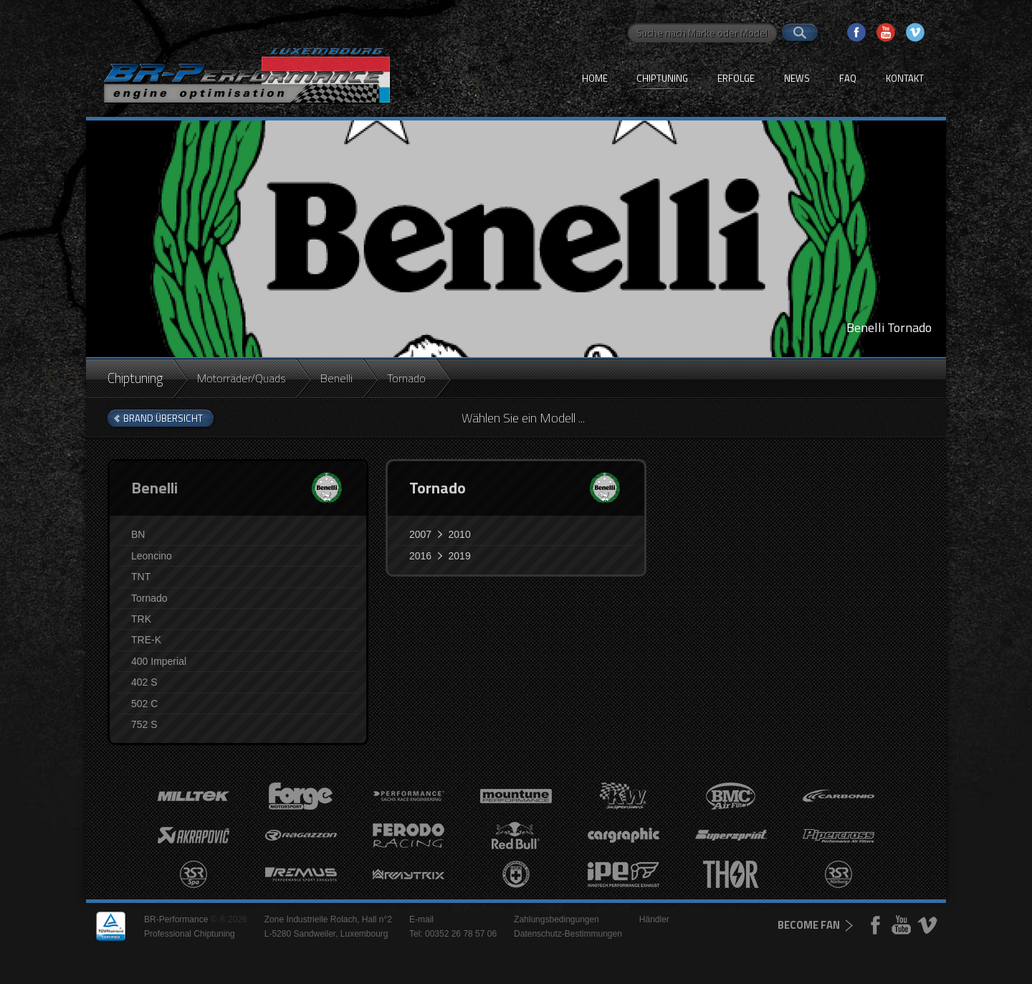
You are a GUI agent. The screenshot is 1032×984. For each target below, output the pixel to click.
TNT (140, 576)
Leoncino (151, 556)
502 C (144, 703)
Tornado (149, 598)
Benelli (336, 378)
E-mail (421, 919)
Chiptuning (662, 78)
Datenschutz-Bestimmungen (568, 934)
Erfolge (736, 78)
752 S (144, 724)
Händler (654, 919)
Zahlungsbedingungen (556, 919)
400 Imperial (158, 661)
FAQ (847, 78)
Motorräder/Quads (241, 378)
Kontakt (905, 78)
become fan (809, 925)
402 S (144, 682)
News (797, 78)
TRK (141, 619)
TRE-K (146, 639)
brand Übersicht (163, 418)
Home (595, 78)
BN (138, 534)
